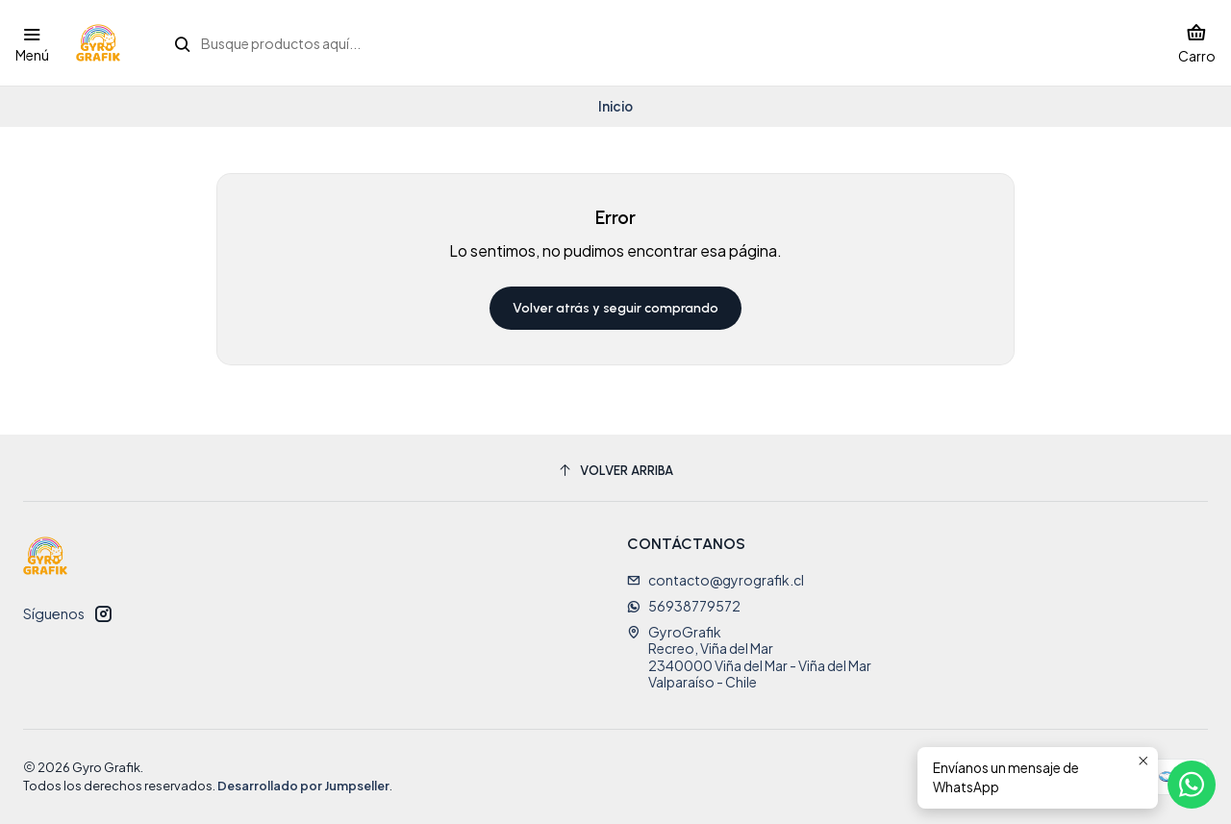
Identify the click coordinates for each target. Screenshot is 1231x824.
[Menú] (32, 42)
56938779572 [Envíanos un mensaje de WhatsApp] (684, 605)
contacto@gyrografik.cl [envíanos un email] (715, 579)
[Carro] (1196, 42)
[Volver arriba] (615, 471)
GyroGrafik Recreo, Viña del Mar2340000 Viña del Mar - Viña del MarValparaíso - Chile (749, 657)
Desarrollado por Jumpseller (303, 785)
